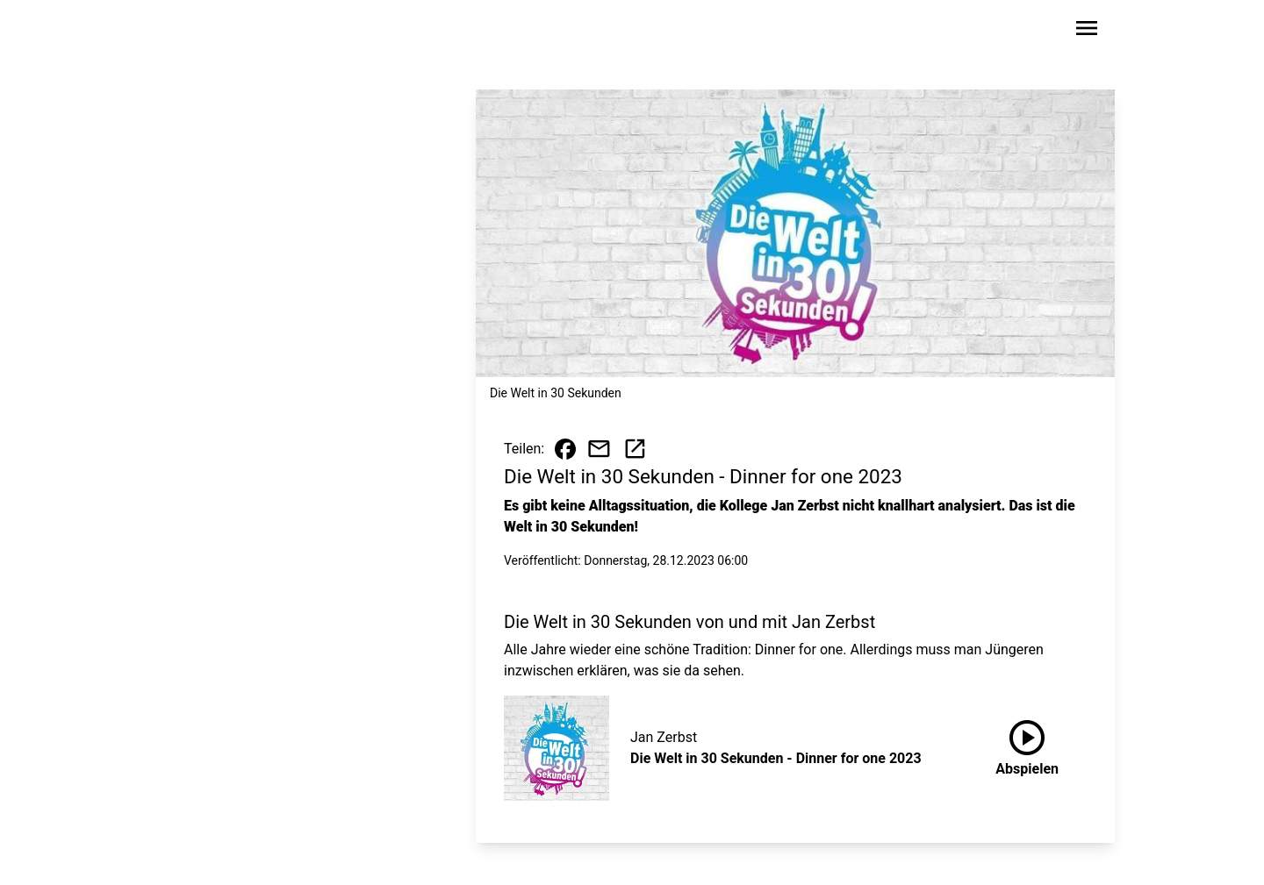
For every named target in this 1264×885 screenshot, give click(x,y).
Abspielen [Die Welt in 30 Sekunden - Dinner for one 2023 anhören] (1027, 744)
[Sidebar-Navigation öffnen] (1087, 31)
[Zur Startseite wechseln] (205, 31)
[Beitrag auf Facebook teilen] (565, 449)
